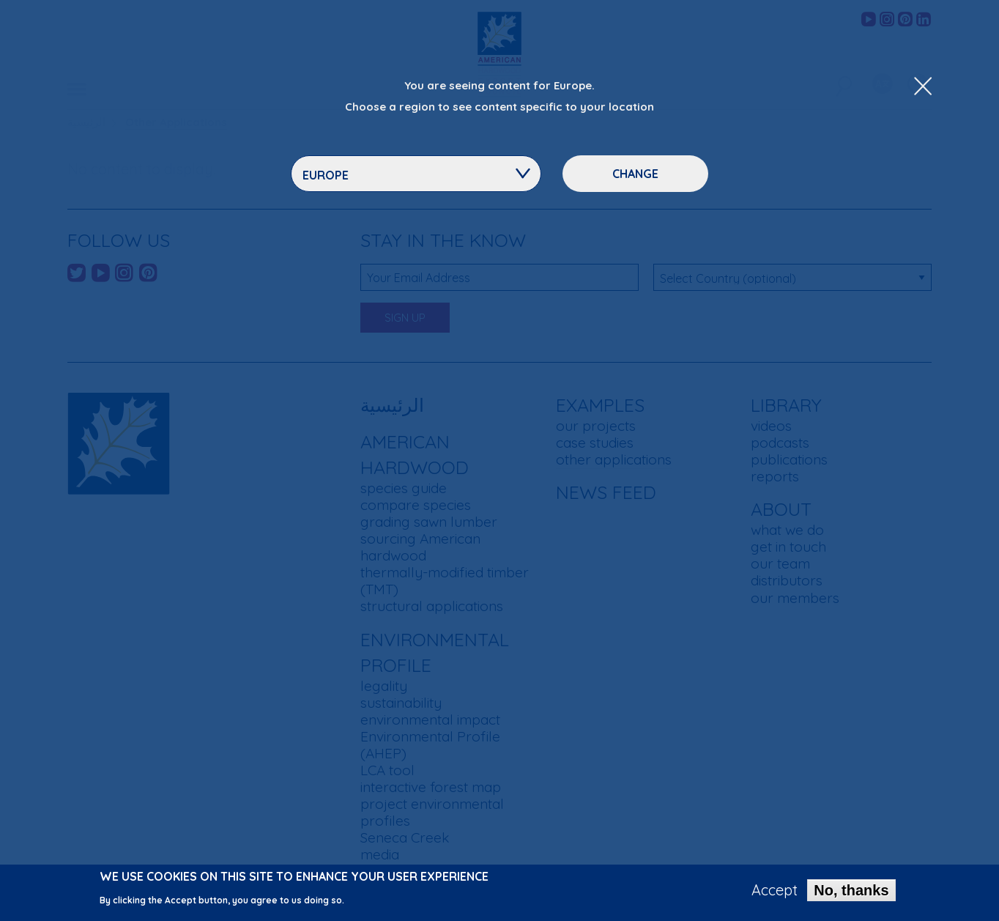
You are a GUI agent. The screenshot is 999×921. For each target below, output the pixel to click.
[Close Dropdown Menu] (922, 87)
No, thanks (851, 895)
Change (635, 173)
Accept (774, 894)
